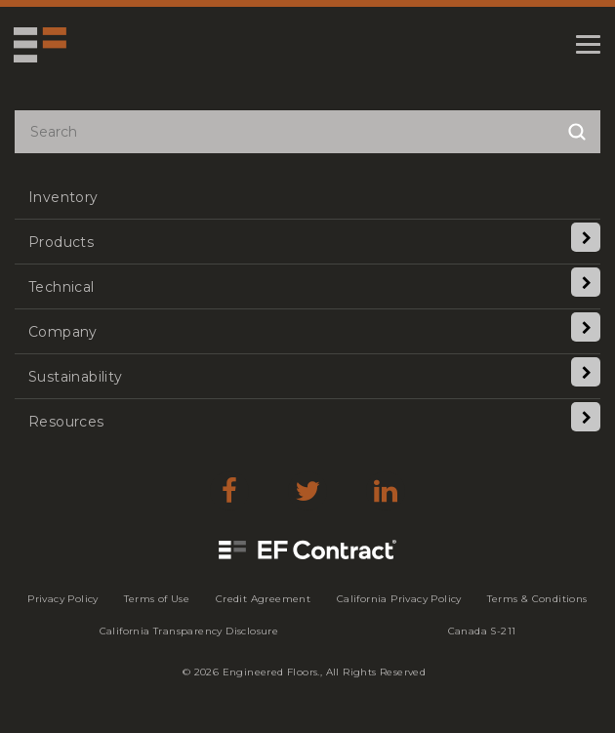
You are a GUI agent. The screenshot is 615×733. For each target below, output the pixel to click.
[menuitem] (307, 197)
